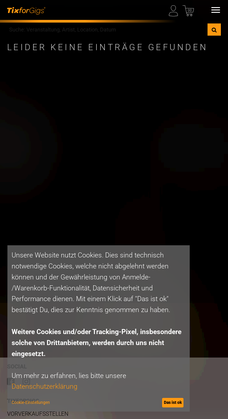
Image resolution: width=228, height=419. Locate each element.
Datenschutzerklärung (44, 386)
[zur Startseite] (26, 10)
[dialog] (98, 328)
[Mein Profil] (174, 10)
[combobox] (107, 29)
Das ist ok (173, 402)
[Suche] (214, 29)
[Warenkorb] (188, 10)
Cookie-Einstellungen (31, 402)
